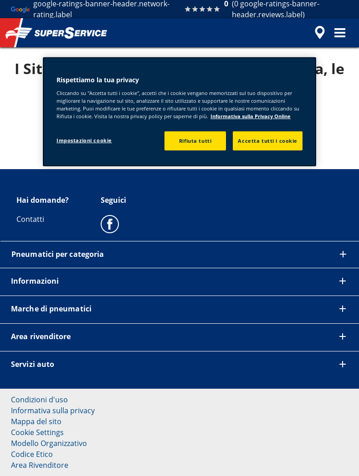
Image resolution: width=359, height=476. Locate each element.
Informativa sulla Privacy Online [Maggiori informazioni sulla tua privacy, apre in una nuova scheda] (250, 116)
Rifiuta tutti (195, 140)
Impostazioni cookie (84, 140)
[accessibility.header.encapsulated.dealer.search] (318, 33)
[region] (179, 111)
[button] (340, 33)
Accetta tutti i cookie (267, 140)
